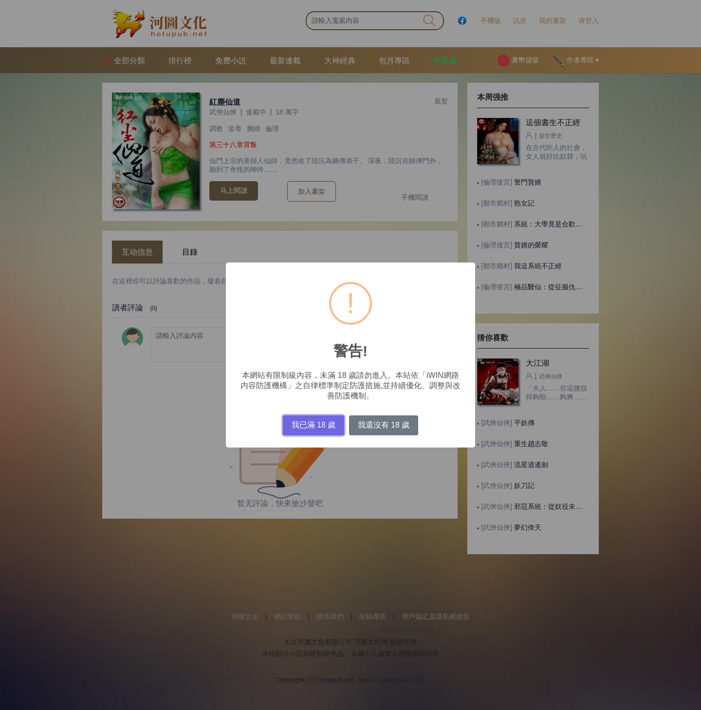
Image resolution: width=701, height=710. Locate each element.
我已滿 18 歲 (314, 425)
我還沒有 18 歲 (384, 425)
